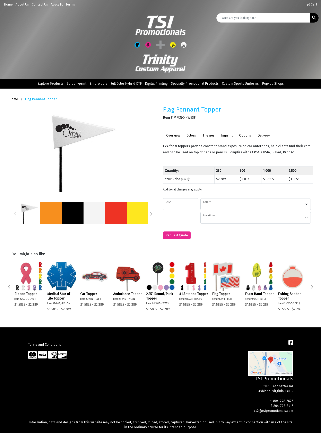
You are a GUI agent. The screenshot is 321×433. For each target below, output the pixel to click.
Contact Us (40, 4)
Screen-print (76, 83)
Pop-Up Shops (273, 83)
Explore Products (50, 83)
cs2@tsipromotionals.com (273, 411)
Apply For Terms (63, 4)
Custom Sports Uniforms (240, 83)
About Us (22, 4)
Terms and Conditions (44, 344)
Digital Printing (156, 83)
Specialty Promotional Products (195, 83)
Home (8, 4)
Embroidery (98, 83)
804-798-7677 (283, 401)
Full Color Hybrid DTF (126, 83)
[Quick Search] (263, 18)
